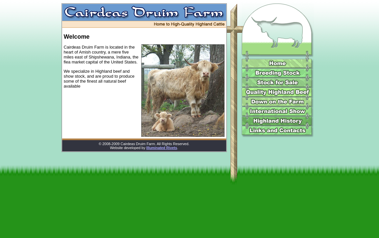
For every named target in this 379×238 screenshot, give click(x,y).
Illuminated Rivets (161, 148)
